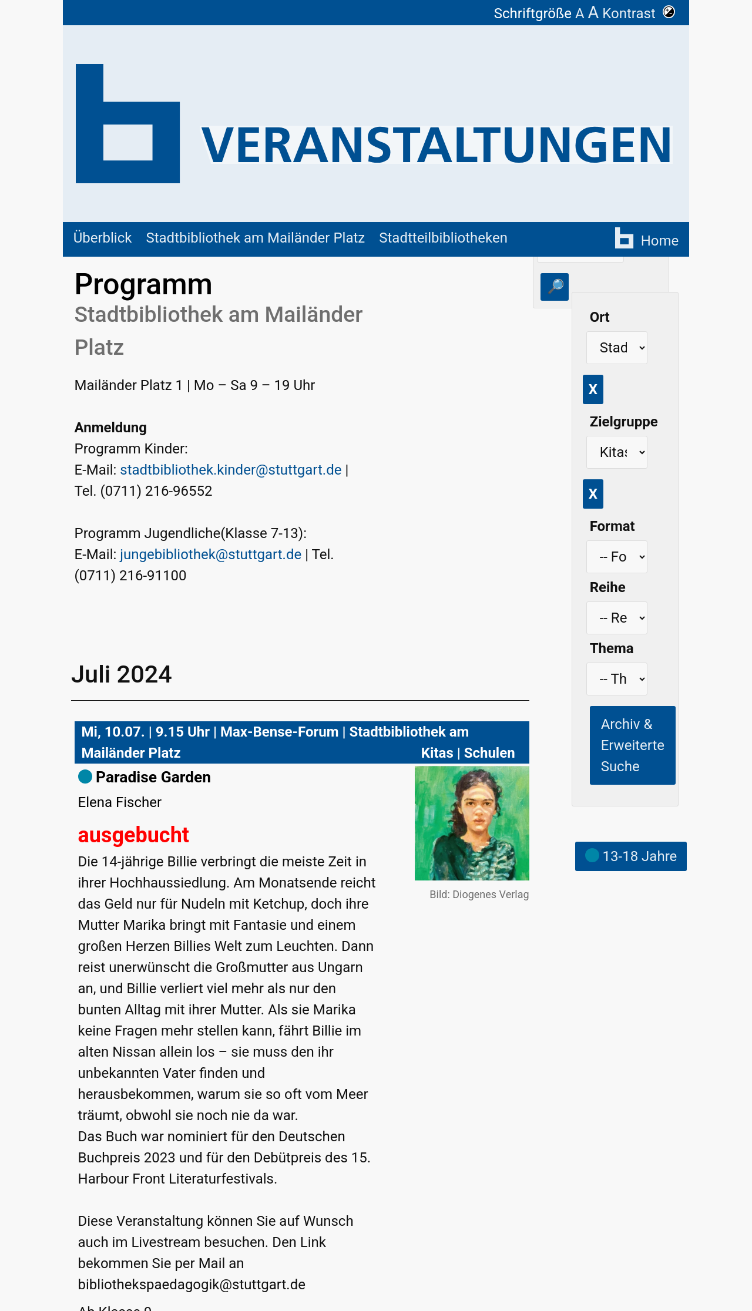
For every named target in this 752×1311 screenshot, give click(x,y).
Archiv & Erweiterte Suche (632, 745)
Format (612, 526)
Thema (612, 648)
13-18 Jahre (631, 856)
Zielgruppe (624, 422)
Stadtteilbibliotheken (443, 238)
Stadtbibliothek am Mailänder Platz (255, 238)
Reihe (608, 587)
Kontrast (638, 13)
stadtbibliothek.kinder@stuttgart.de (230, 470)
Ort (600, 317)
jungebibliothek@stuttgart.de (210, 554)
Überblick (102, 238)
